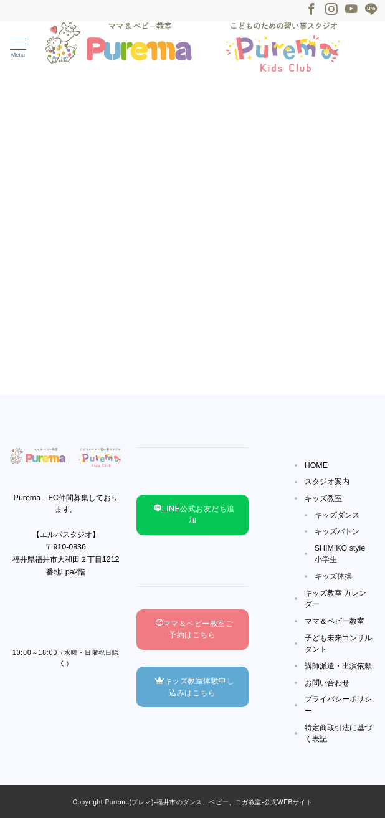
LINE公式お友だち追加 (194, 515)
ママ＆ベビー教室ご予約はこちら (195, 629)
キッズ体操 (333, 576)
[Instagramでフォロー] (331, 10)
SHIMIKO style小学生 (340, 554)
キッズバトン (337, 531)
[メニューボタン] (18, 48)
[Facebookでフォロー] (311, 10)
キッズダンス (337, 515)
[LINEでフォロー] (371, 10)
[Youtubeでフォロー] (351, 10)
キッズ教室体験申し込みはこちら (194, 687)
